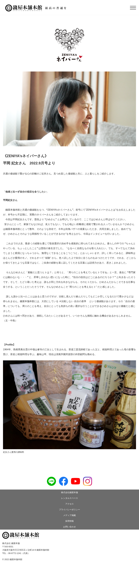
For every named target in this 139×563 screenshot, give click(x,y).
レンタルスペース (69, 498)
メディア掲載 (69, 515)
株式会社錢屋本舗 (69, 492)
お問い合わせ (69, 527)
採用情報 (69, 521)
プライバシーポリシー (69, 509)
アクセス (69, 504)
